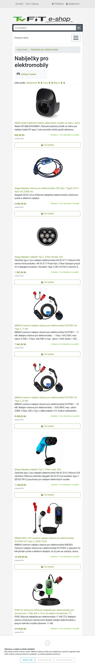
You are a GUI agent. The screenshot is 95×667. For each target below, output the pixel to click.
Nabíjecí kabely (26, 74)
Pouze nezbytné (44, 660)
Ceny (45, 83)
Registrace (72, 3)
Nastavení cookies (64, 660)
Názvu (57, 83)
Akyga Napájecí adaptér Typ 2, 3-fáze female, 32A (38, 257)
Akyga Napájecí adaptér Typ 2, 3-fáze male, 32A (37, 469)
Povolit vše (28, 660)
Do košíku (47, 145)
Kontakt (19, 3)
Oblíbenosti (31, 83)
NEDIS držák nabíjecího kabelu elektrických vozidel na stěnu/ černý (47, 123)
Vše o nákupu (32, 3)
